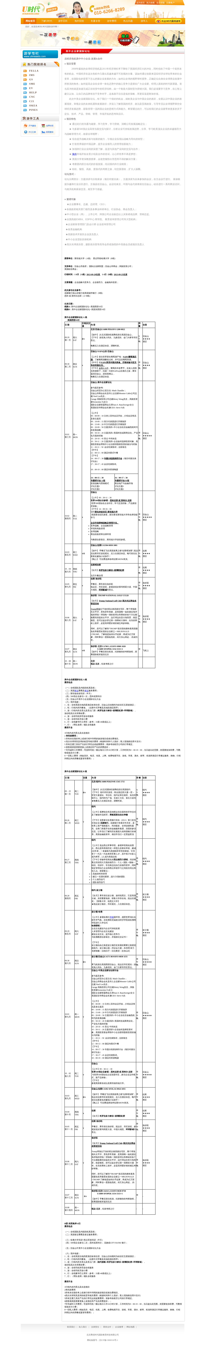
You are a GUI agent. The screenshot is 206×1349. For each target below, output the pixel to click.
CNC (32, 97)
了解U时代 (46, 21)
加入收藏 (150, 3)
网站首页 (30, 21)
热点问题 (128, 21)
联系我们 (71, 1327)
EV (31, 88)
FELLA (34, 71)
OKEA (33, 105)
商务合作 (106, 1327)
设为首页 (141, 3)
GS (31, 79)
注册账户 (170, 3)
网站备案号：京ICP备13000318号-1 (102, 1340)
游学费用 (111, 21)
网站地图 (130, 1327)
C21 (31, 101)
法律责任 (95, 1327)
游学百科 (63, 21)
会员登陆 (161, 3)
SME (32, 84)
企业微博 (119, 1327)
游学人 (144, 21)
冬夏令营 (95, 21)
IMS (32, 75)
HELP (33, 92)
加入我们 (83, 1327)
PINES (33, 110)
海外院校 (79, 21)
